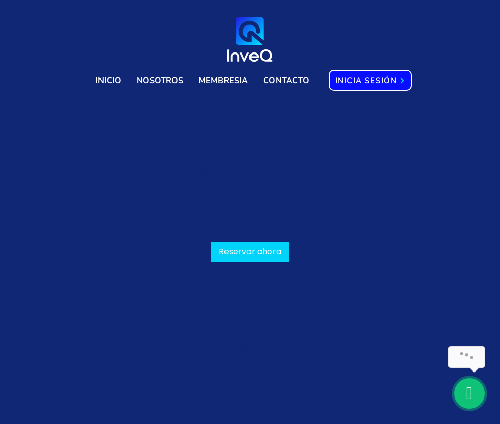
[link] (250, 252)
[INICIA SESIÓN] (370, 80)
